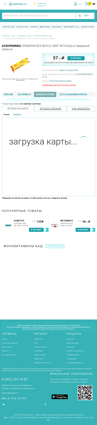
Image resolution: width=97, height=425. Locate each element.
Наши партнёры (72, 343)
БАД (13, 27)
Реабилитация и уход (70, 27)
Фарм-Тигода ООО (68, 70)
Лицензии (70, 347)
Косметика (34, 27)
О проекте (70, 339)
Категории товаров (9, 343)
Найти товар (7, 347)
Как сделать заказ (9, 355)
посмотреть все (55, 246)
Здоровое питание (87, 27)
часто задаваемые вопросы (73, 94)
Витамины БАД (24, 36)
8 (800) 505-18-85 (15, 379)
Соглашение (71, 359)
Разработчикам (72, 355)
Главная (5, 36)
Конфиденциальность (75, 363)
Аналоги (5, 351)
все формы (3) (24, 94)
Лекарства (6, 27)
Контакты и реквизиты (75, 351)
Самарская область (41, 5)
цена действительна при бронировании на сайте (68, 62)
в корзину (76, 58)
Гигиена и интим (40, 347)
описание (8, 94)
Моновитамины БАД (43, 36)
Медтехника (56, 27)
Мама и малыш (45, 27)
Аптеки (4, 339)
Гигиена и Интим (22, 27)
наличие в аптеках (45, 94)
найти (85, 16)
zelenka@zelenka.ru (10, 393)
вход (80, 4)
